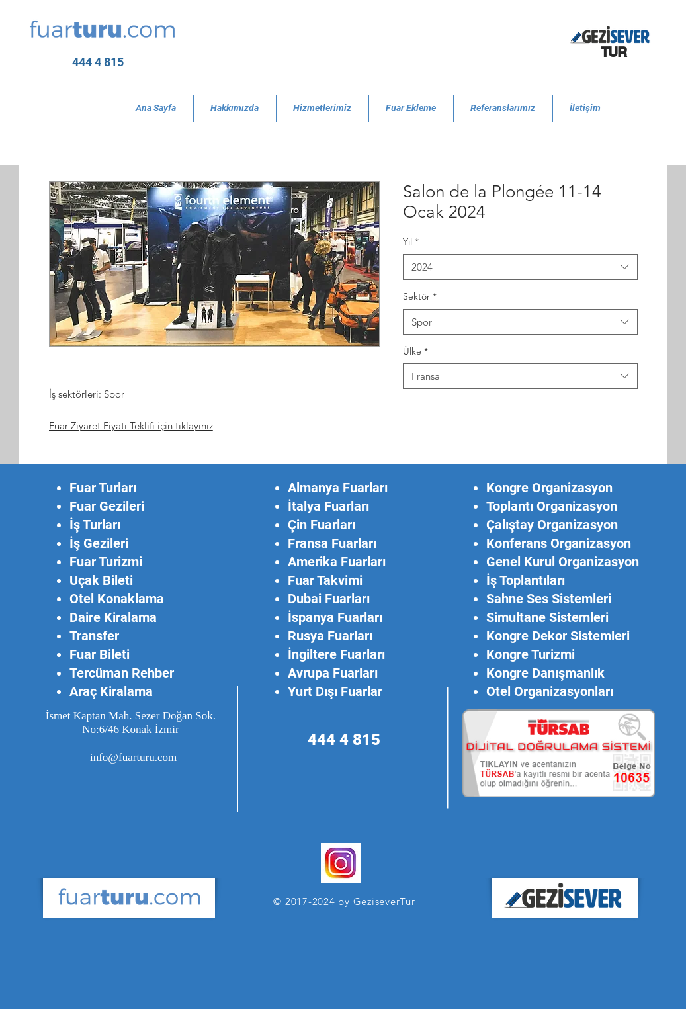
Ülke (415, 351)
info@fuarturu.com (133, 757)
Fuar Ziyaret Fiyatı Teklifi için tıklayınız (131, 425)
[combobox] (520, 267)
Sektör (420, 296)
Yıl (411, 241)
